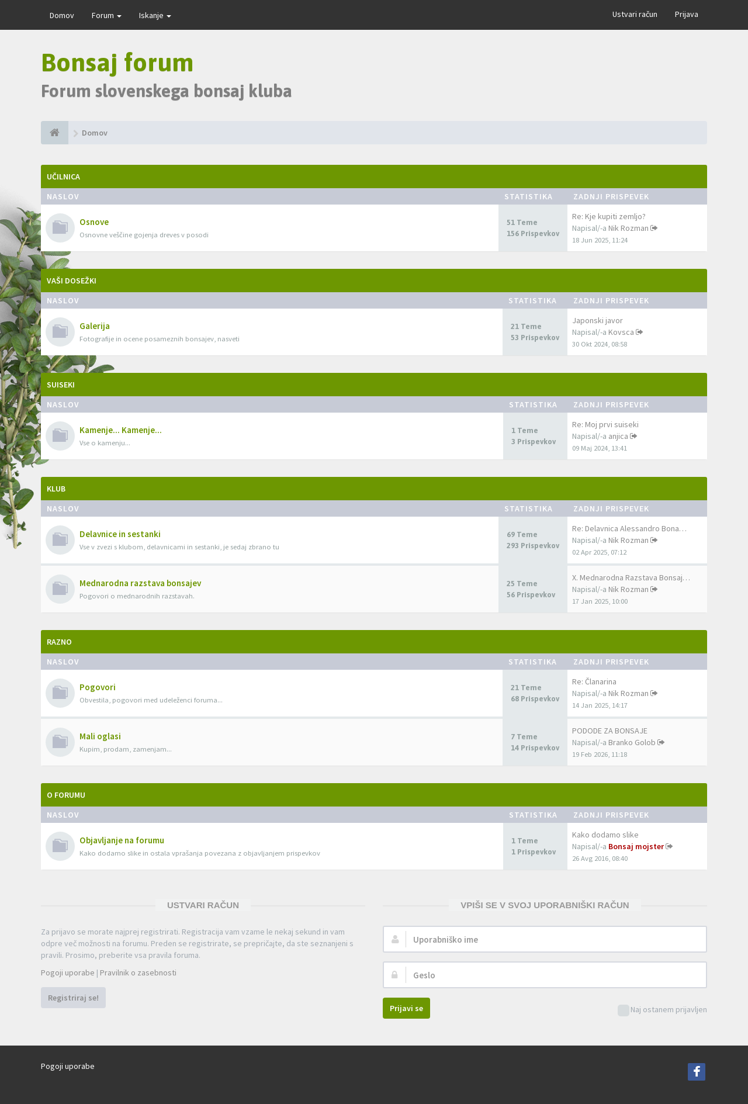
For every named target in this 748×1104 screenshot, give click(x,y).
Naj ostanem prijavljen (662, 1010)
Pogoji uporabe (68, 972)
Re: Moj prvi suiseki (605, 424)
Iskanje (155, 15)
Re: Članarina (594, 681)
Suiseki (61, 384)
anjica (618, 436)
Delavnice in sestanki (120, 533)
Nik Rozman (628, 228)
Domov (62, 15)
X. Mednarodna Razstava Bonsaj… (631, 577)
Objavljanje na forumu (121, 840)
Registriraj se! (73, 997)
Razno (59, 641)
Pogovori (97, 687)
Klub (56, 488)
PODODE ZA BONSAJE (609, 730)
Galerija (94, 325)
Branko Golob (632, 742)
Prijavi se (406, 1008)
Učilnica (63, 176)
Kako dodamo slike (605, 834)
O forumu (66, 795)
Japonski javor (597, 320)
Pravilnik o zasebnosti (138, 972)
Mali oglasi (100, 736)
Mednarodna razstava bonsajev (140, 583)
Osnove (94, 221)
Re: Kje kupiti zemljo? (609, 216)
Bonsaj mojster (636, 846)
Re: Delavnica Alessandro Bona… (629, 528)
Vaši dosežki (71, 280)
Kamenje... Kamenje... (120, 429)
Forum (107, 15)
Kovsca (621, 332)
